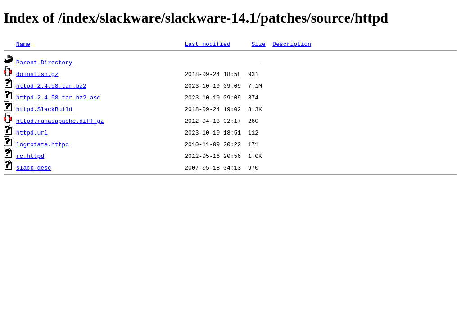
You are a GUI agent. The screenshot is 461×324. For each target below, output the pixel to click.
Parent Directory (44, 62)
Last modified (207, 44)
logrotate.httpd (42, 144)
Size (258, 44)
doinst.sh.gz (37, 74)
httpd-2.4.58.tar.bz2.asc (58, 97)
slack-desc (33, 167)
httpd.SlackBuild (44, 109)
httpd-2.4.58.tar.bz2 (51, 85)
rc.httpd (30, 156)
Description (291, 44)
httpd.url (32, 132)
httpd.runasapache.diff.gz (60, 121)
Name (23, 44)
